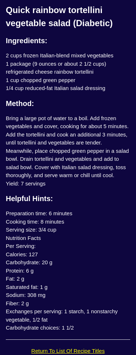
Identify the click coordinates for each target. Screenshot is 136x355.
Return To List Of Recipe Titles (67, 351)
